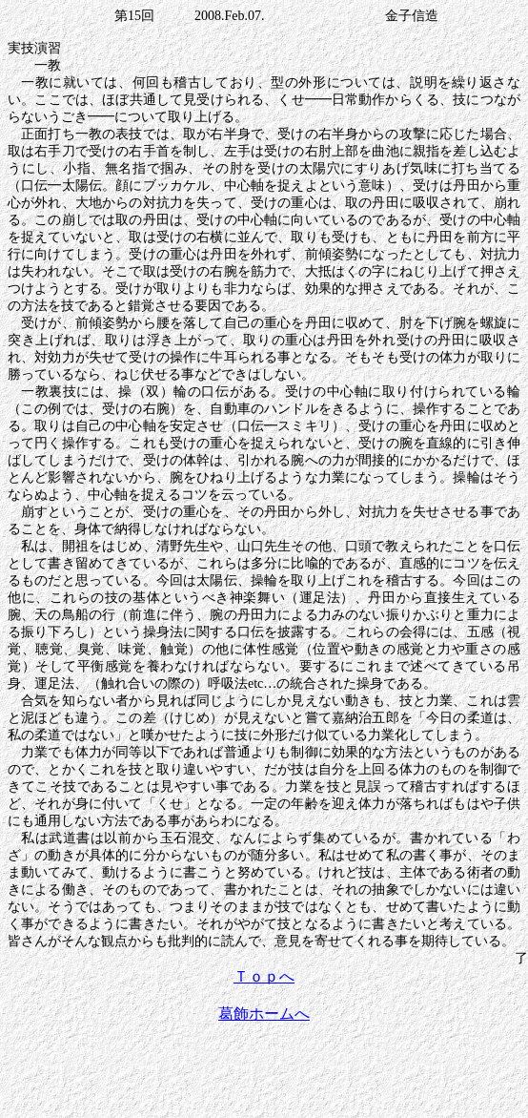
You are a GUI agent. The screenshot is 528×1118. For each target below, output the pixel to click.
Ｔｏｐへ (264, 976)
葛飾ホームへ (264, 1013)
